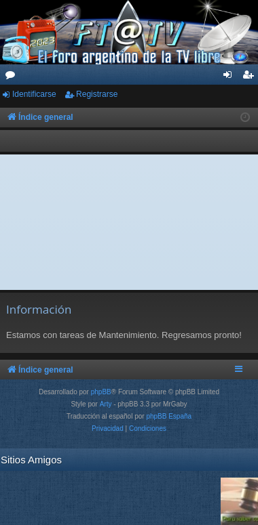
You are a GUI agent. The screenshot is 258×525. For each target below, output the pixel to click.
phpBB (101, 392)
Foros (12, 77)
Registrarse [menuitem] (251, 77)
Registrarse (96, 94)
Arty (106, 404)
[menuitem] (108, 429)
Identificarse (34, 94)
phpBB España (168, 416)
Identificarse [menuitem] (230, 77)
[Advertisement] (129, 222)
